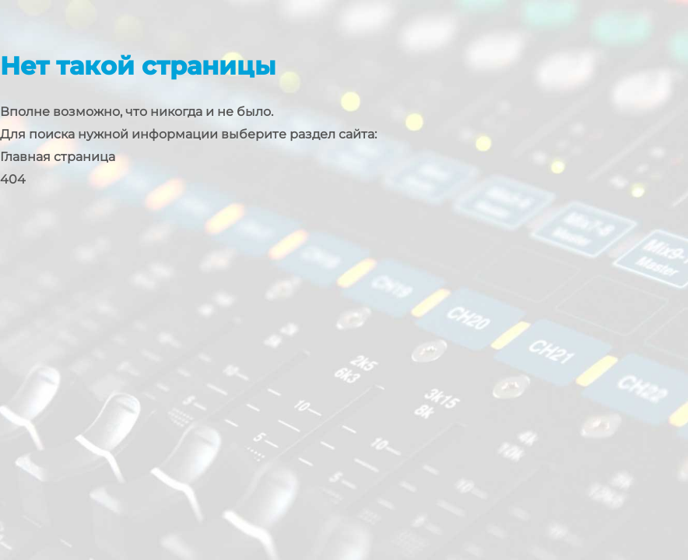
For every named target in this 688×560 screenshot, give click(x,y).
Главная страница (57, 156)
